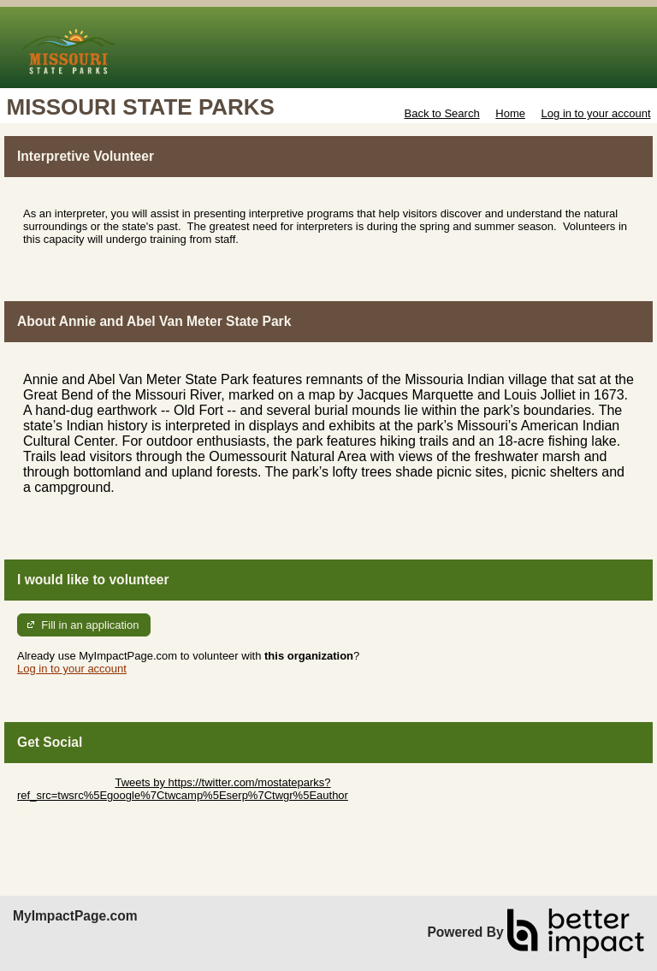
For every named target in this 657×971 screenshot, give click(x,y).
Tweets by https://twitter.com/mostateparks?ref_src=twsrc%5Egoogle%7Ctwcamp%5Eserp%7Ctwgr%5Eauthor (182, 789)
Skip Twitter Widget (64, 782)
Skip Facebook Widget (72, 808)
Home (510, 113)
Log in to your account (596, 113)
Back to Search (441, 113)
